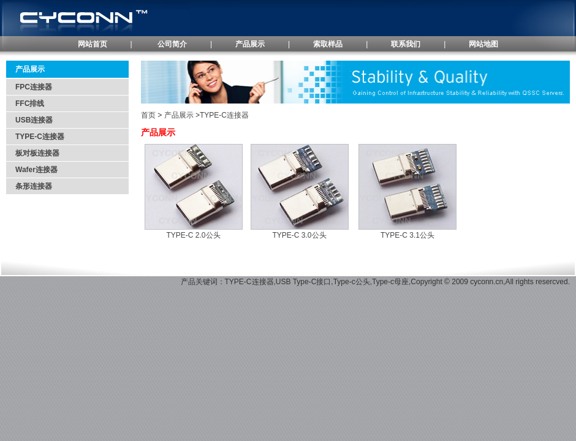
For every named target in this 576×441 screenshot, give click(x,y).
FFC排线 (29, 103)
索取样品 (328, 44)
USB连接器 (34, 120)
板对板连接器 (37, 153)
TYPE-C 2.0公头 (193, 235)
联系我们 (405, 44)
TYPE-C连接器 (39, 136)
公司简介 (172, 44)
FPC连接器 (33, 87)
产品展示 (250, 44)
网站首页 (92, 44)
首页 (148, 115)
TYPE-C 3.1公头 (407, 235)
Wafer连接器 (36, 169)
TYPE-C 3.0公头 (299, 235)
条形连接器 (33, 186)
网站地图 (483, 44)
